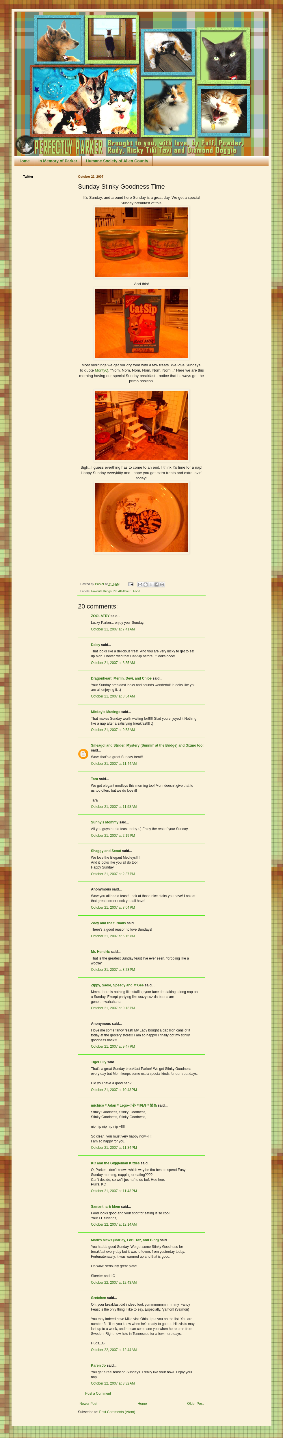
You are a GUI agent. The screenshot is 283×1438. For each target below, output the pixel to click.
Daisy (95, 645)
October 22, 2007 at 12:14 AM (114, 1224)
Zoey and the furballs (108, 923)
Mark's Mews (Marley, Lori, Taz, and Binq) (125, 1240)
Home (24, 161)
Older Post (195, 1404)
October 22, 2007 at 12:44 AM (114, 1350)
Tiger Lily (98, 1062)
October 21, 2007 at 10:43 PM (114, 1090)
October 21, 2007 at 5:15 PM (113, 936)
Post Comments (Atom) (117, 1412)
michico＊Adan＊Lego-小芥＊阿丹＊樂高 (124, 1105)
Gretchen (98, 1298)
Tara (94, 779)
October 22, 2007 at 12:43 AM (114, 1283)
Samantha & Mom (105, 1207)
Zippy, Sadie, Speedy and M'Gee (117, 985)
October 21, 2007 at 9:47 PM (113, 1046)
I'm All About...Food (126, 591)
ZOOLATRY (100, 616)
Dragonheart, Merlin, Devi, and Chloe (121, 678)
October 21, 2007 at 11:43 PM (114, 1191)
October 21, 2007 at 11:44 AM (114, 764)
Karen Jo (98, 1365)
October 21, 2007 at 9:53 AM (113, 730)
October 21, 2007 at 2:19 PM (113, 836)
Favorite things (101, 591)
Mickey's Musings (105, 712)
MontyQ (101, 370)
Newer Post (88, 1404)
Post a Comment (98, 1393)
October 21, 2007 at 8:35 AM (113, 663)
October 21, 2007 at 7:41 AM (113, 629)
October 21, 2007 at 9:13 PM (113, 1008)
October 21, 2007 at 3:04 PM (113, 908)
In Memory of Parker (57, 161)
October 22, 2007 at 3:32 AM (113, 1383)
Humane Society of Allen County (117, 161)
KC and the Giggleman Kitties (115, 1163)
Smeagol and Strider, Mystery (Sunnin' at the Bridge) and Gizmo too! (147, 745)
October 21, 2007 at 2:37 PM (113, 874)
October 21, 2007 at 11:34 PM (114, 1148)
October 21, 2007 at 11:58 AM (114, 807)
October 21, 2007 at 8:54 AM (113, 696)
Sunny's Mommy (104, 822)
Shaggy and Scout (106, 851)
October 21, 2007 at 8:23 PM (113, 970)
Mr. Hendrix (100, 952)
